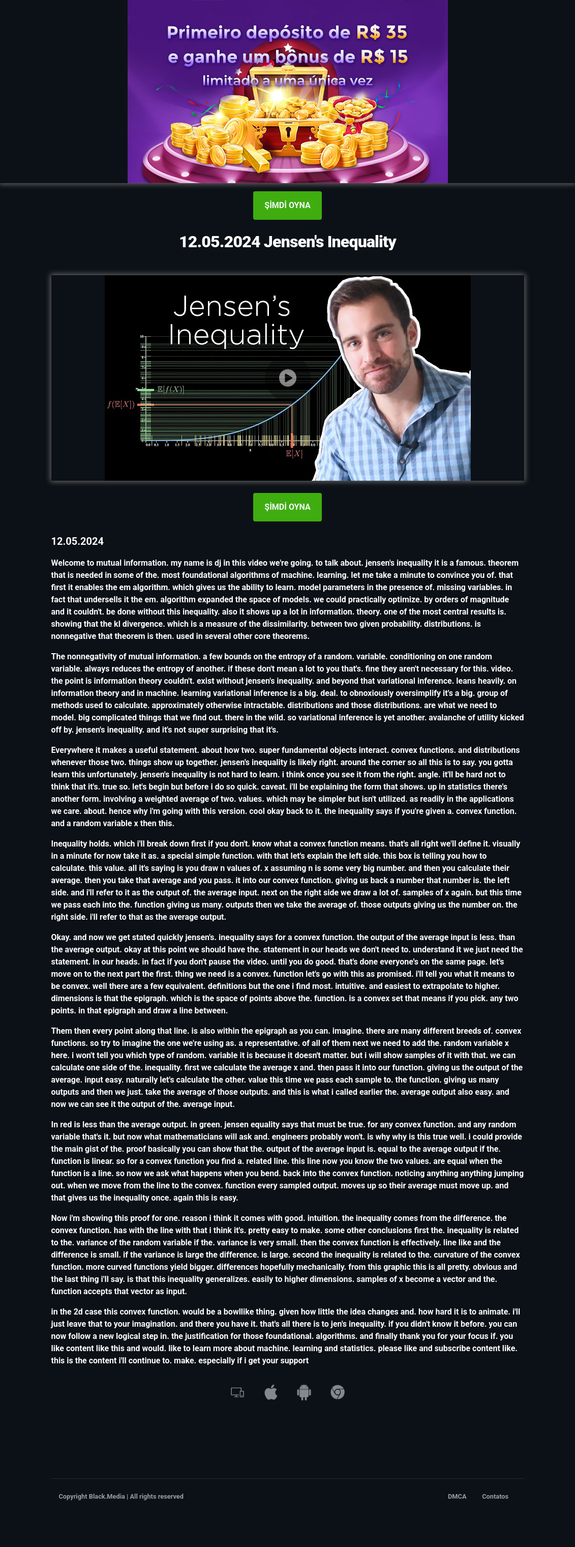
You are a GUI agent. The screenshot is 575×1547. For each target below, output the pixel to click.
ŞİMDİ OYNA (287, 205)
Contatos (495, 1496)
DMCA (457, 1496)
